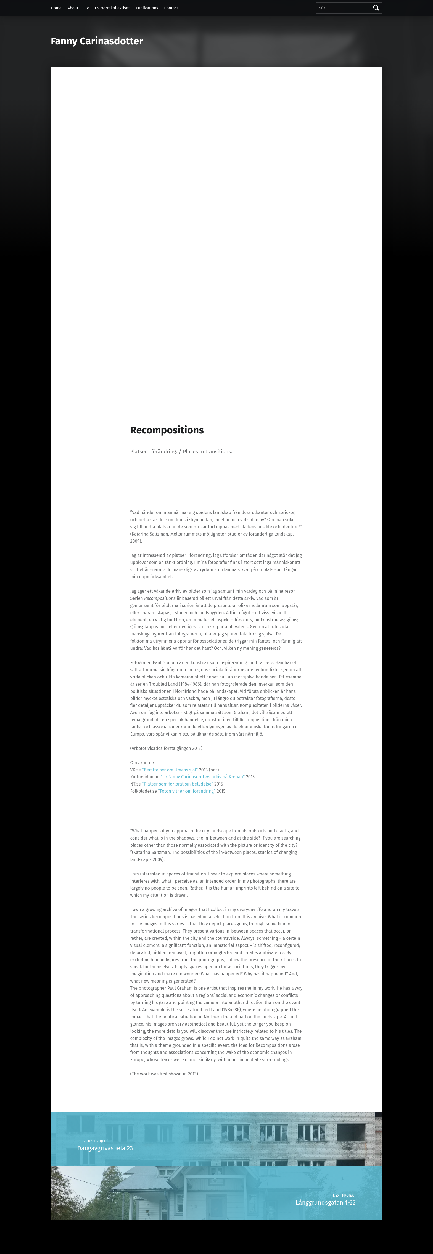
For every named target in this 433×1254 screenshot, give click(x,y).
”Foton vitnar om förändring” (187, 791)
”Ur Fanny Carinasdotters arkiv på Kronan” (203, 776)
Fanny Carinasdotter (97, 41)
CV (87, 8)
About (73, 8)
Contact (171, 8)
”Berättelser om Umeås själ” (170, 770)
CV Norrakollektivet (112, 8)
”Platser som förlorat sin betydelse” (177, 784)
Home (56, 8)
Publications (147, 8)
